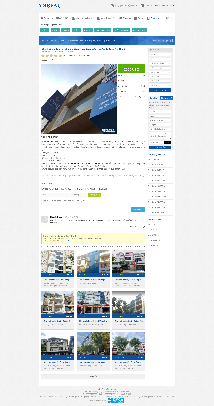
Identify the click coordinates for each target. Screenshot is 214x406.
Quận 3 (66, 30)
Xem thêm (93, 377)
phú (88, 176)
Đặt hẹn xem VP (166, 98)
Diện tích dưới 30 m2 (155, 165)
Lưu (42, 178)
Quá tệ (70, 189)
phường (111, 176)
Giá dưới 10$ (152, 230)
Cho (47, 176)
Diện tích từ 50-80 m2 (156, 175)
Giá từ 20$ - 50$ (154, 240)
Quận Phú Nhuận (121, 30)
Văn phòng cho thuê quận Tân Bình (117, 397)
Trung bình (81, 189)
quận (84, 176)
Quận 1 (44, 30)
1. (116, 176)
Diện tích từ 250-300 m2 (157, 202)
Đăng (142, 176)
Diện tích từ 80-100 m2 (156, 181)
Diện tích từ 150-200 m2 (157, 191)
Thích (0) (132, 227)
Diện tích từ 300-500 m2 (157, 207)
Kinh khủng (59, 189)
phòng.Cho (69, 176)
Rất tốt (92, 189)
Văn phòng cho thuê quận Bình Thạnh (146, 397)
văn (63, 176)
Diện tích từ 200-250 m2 (157, 197)
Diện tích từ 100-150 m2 (157, 186)
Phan (137, 176)
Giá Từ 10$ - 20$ (154, 235)
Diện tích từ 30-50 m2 (156, 170)
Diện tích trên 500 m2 (156, 213)
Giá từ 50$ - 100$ (154, 246)
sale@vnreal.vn (72, 242)
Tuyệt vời (103, 189)
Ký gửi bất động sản (127, 5)
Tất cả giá (151, 224)
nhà (55, 176)
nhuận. (93, 176)
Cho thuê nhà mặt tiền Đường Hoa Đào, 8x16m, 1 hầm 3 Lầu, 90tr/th (143, 280)
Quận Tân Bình (139, 30)
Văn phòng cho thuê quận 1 (69, 397)
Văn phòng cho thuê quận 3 (91, 397)
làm (59, 176)
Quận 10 (87, 30)
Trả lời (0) (141, 227)
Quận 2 (55, 30)
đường (131, 176)
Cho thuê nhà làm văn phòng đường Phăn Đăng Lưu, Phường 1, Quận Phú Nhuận (83, 49)
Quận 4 (76, 30)
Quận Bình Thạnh (103, 30)
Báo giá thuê (154, 98)
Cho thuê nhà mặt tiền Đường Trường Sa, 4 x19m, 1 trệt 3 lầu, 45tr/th (72, 322)
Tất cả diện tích (153, 159)
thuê (51, 176)
